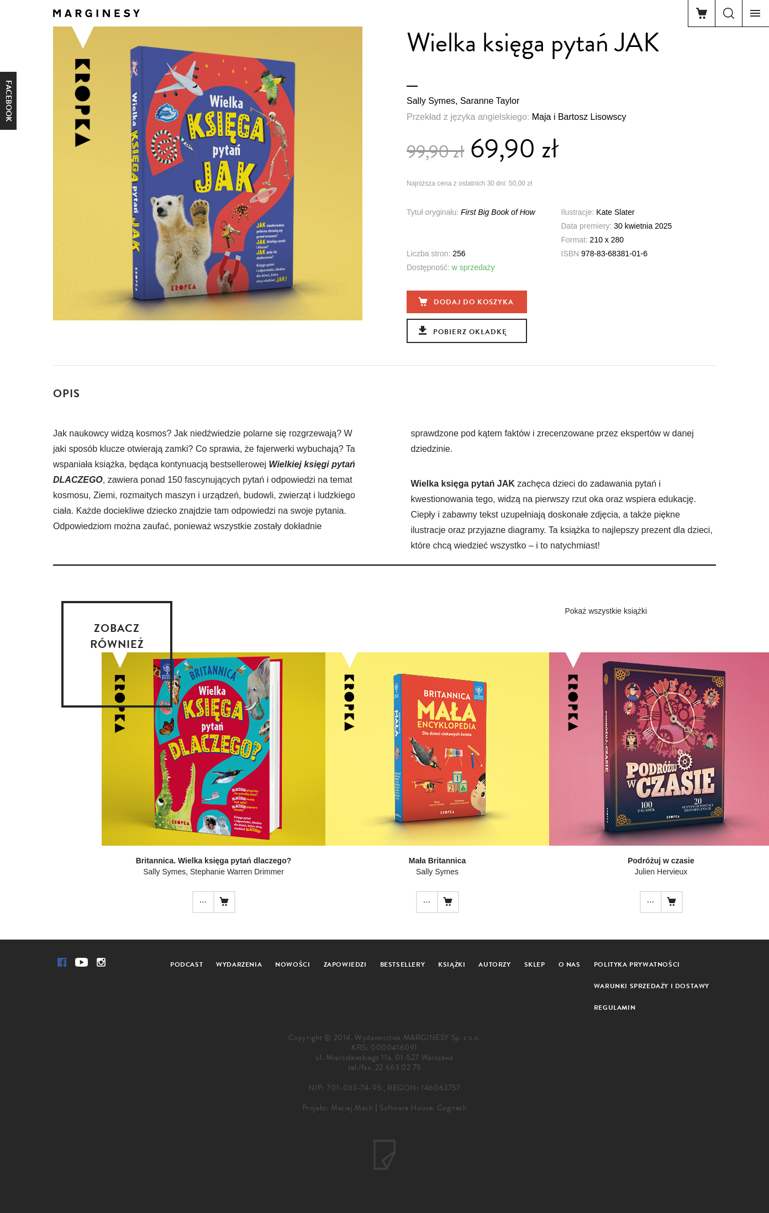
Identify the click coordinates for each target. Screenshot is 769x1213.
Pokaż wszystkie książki (606, 610)
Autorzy (494, 964)
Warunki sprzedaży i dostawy (651, 986)
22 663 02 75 (398, 1067)
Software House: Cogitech (423, 1108)
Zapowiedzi (345, 964)
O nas (570, 964)
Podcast (186, 964)
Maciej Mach (352, 1108)
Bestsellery (402, 964)
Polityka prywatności (637, 964)
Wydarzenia (239, 964)
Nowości (292, 964)
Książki (451, 964)
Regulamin (614, 1007)
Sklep (534, 964)
